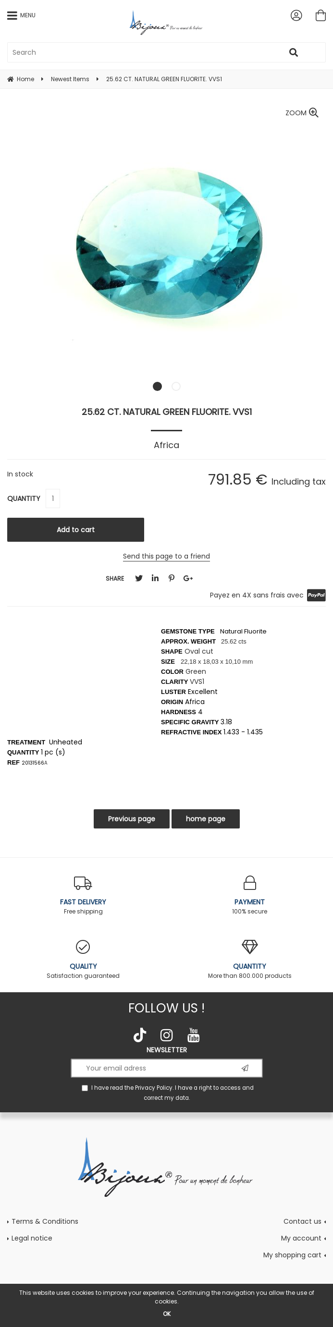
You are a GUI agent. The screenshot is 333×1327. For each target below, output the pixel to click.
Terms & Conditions (45, 1221)
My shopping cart (292, 1255)
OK (167, 1314)
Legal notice (32, 1238)
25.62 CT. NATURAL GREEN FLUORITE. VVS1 (167, 412)
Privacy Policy (154, 1088)
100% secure (250, 895)
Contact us (302, 1221)
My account (301, 1238)
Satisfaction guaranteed (83, 960)
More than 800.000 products (250, 960)
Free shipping (83, 895)
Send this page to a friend (166, 556)
